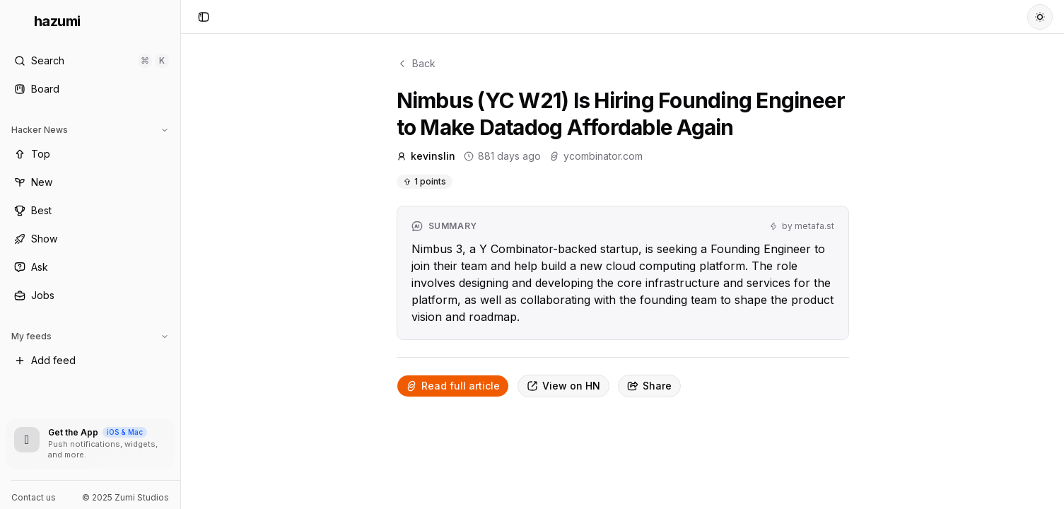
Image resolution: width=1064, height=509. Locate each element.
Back (416, 63)
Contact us (33, 497)
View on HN (563, 386)
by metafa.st (801, 226)
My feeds (90, 336)
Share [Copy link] (649, 386)
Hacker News (90, 129)
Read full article (453, 386)
